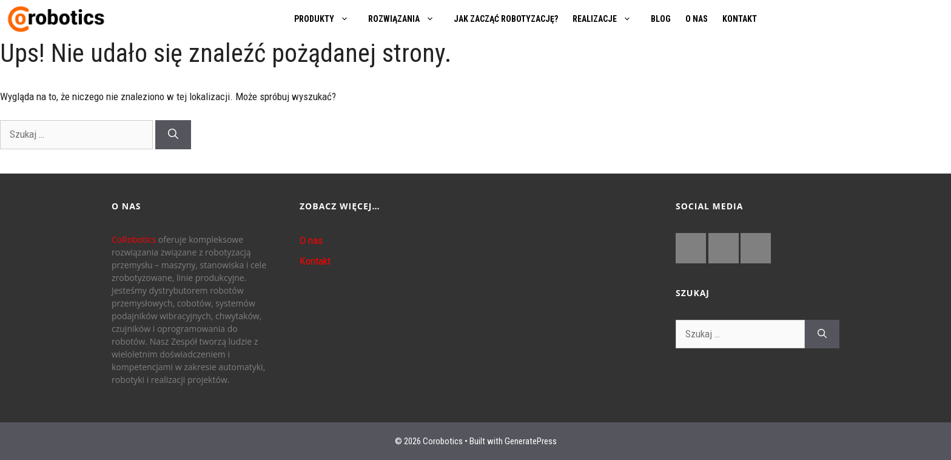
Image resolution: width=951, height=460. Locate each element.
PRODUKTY (327, 19)
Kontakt (315, 261)
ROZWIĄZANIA (407, 19)
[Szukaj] (173, 134)
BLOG (661, 19)
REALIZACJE (608, 19)
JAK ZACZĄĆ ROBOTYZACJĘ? (506, 19)
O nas (311, 240)
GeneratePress (531, 441)
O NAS (696, 19)
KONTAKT (739, 19)
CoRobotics (134, 239)
